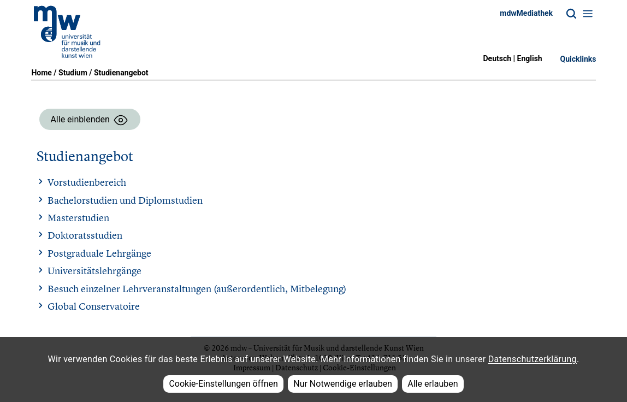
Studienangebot (121, 72)
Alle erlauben (432, 384)
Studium (72, 72)
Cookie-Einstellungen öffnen (223, 384)
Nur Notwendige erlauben (342, 384)
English (529, 58)
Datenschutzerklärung (532, 359)
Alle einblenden (89, 120)
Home (41, 72)
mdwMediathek (526, 13)
